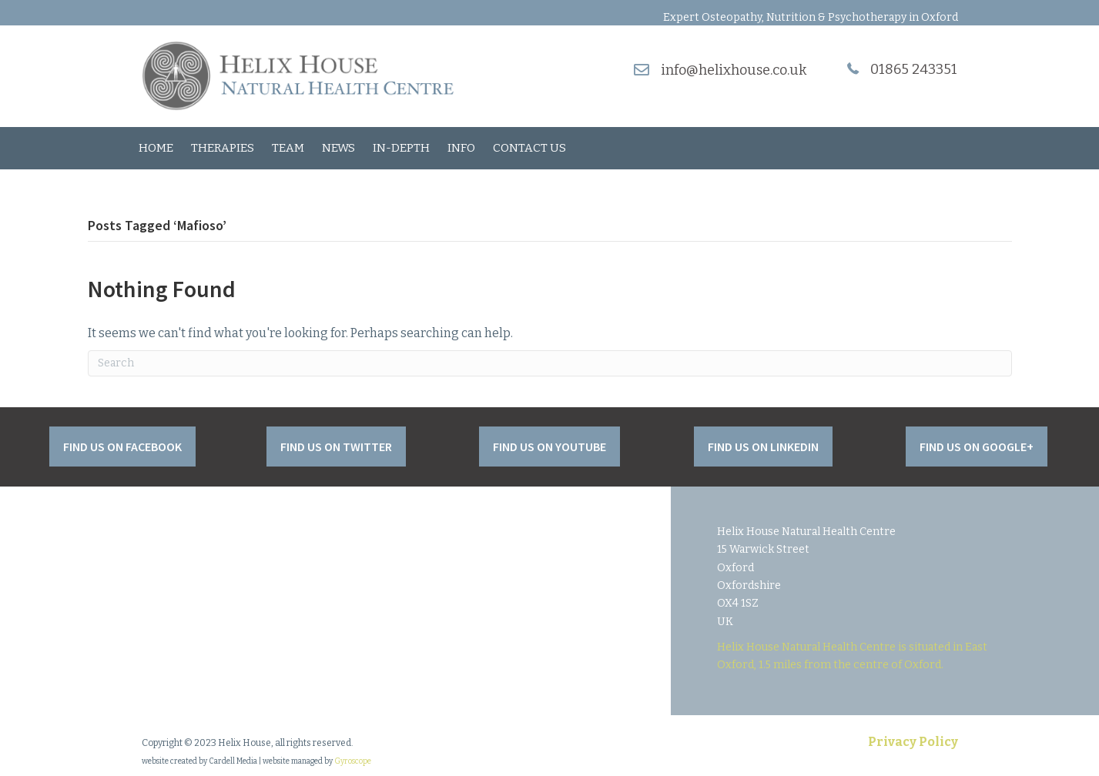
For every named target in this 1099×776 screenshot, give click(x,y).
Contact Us (529, 148)
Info (461, 148)
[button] (122, 446)
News (338, 148)
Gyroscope (352, 761)
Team (288, 148)
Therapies (222, 148)
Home (156, 148)
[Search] (550, 363)
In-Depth (401, 148)
